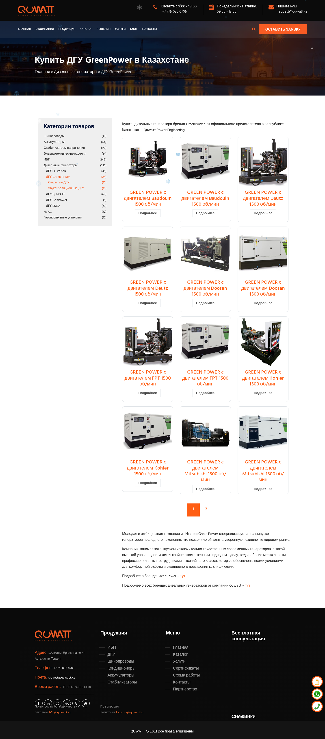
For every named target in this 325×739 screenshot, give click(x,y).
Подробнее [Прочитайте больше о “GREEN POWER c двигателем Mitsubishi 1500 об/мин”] (205, 489)
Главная (24, 29)
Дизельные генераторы (75, 72)
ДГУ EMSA (53, 206)
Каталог (86, 29)
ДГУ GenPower (56, 200)
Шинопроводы (54, 136)
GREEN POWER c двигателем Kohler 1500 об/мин (263, 378)
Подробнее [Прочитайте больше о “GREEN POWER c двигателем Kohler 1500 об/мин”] (263, 393)
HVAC (48, 211)
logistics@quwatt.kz (130, 712)
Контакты (149, 29)
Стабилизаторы (122, 682)
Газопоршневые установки (63, 217)
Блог (133, 29)
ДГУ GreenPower (58, 177)
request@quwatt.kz (292, 12)
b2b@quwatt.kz (60, 712)
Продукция (66, 29)
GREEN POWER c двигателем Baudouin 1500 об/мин (148, 198)
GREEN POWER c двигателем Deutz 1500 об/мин (263, 198)
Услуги (120, 29)
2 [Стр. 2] (206, 509)
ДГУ (111, 654)
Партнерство (185, 689)
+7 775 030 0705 (174, 12)
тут (182, 576)
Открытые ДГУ (58, 182)
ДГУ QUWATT (55, 194)
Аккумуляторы (54, 142)
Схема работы (186, 675)
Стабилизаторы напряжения (64, 148)
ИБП (47, 159)
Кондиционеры (121, 668)
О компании (44, 29)
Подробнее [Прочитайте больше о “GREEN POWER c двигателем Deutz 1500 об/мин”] (263, 213)
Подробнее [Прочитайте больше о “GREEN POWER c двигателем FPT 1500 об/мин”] (147, 393)
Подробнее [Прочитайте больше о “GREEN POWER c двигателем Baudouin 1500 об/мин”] (147, 213)
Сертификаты (186, 668)
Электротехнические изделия (65, 153)
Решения (103, 29)
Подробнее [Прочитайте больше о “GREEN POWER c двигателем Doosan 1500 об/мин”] (205, 303)
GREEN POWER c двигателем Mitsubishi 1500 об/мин (205, 471)
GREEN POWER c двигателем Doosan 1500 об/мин (205, 288)
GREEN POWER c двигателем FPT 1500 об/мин (147, 378)
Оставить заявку (283, 30)
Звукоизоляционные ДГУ (66, 188)
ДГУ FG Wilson (56, 171)
